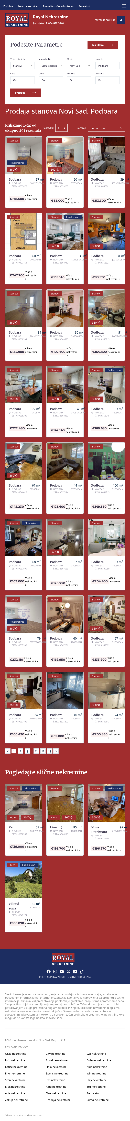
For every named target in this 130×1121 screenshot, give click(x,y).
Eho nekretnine (15, 1072)
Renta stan (93, 1092)
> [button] (56, 750)
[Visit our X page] (68, 971)
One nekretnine (56, 1092)
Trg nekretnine (96, 1086)
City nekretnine (55, 1053)
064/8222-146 (56, 23)
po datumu (98, 127)
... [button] (32, 750)
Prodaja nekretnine (58, 1099)
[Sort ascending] (58, 127)
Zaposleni (84, 6)
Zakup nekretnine (16, 1099)
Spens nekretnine (57, 1072)
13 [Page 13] (49, 750)
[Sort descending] (64, 127)
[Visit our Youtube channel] (62, 971)
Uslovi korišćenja (79, 976)
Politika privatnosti (52, 976)
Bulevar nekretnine (99, 1059)
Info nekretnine (15, 1059)
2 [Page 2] (20, 750)
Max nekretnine (15, 1086)
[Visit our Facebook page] (49, 971)
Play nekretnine (97, 1079)
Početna (8, 6)
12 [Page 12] (43, 750)
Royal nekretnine (57, 1059)
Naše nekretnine (28, 6)
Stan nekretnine (15, 1079)
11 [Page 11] (36, 750)
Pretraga (25, 92)
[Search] (121, 20)
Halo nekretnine (56, 1066)
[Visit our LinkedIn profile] (75, 971)
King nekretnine (56, 1086)
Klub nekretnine (97, 1066)
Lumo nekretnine (98, 1099)
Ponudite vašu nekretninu (58, 6)
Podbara (103, 65)
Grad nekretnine (15, 1053)
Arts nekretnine (15, 1092)
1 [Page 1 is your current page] (14, 750)
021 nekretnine (96, 1053)
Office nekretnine (16, 1066)
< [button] (8, 750)
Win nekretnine (96, 1072)
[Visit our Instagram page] (55, 971)
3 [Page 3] (27, 750)
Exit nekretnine (55, 1079)
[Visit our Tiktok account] (82, 971)
